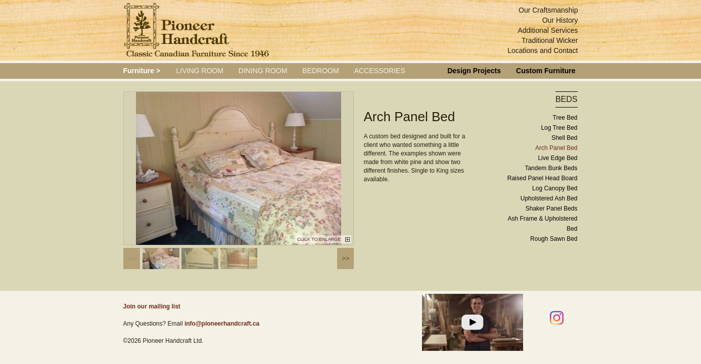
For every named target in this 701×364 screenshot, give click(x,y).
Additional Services (548, 30)
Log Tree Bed (559, 127)
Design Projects (474, 71)
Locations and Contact (542, 50)
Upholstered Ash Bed (549, 198)
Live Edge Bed (557, 158)
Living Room (199, 71)
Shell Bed (564, 137)
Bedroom (320, 71)
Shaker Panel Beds (552, 208)
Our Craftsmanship (548, 10)
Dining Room (263, 71)
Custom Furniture (545, 71)
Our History (560, 20)
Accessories (379, 71)
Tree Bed (565, 117)
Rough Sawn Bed (553, 238)
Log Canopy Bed (554, 188)
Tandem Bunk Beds (551, 168)
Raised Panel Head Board (542, 178)
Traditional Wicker (550, 40)
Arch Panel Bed (556, 147)
